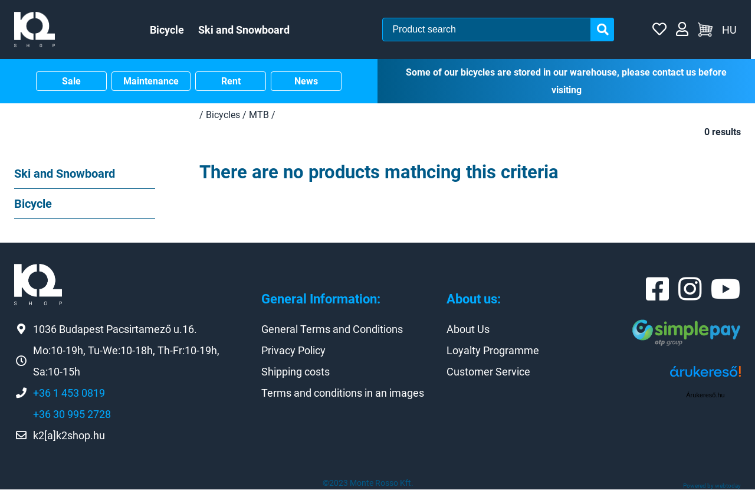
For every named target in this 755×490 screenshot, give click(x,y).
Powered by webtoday (712, 486)
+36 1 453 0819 (69, 393)
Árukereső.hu (705, 394)
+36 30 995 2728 (72, 415)
